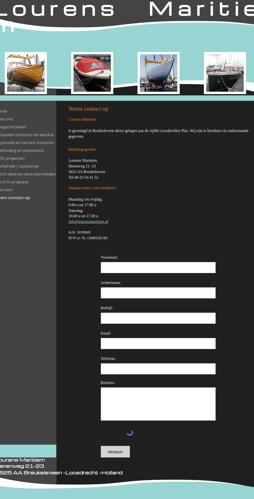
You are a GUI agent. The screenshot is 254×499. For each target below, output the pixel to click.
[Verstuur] (115, 452)
